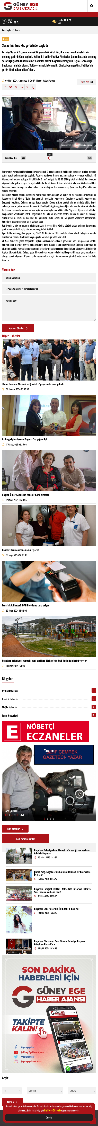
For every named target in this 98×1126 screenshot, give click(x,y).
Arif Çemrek (11, 810)
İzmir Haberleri (10, 715)
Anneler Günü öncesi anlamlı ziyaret (20, 550)
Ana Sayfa (6, 30)
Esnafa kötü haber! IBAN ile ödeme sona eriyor (25, 605)
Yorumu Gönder (18, 328)
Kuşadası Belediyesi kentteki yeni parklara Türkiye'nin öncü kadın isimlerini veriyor (44, 660)
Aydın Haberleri (10, 691)
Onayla (49, 1117)
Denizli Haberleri (10, 699)
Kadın (17, 30)
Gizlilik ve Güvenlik (52, 1110)
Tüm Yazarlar (15, 828)
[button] (44, 819)
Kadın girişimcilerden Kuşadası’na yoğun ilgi (24, 439)
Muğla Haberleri (10, 707)
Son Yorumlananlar (25, 839)
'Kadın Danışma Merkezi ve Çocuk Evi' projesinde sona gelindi (33, 384)
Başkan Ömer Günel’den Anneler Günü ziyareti (25, 494)
